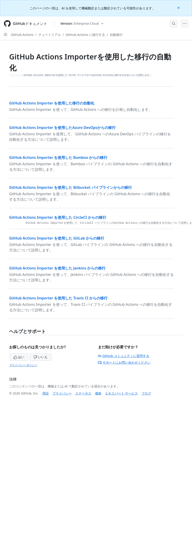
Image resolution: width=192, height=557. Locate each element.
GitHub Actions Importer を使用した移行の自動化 (51, 103)
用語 (45, 393)
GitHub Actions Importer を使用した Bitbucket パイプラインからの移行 (70, 187)
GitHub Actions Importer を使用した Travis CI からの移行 (58, 298)
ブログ (146, 393)
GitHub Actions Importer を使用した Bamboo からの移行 (58, 157)
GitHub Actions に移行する (85, 34)
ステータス (83, 393)
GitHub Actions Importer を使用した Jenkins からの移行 (57, 268)
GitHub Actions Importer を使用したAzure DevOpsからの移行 (62, 127)
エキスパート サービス (121, 393)
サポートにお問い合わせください (124, 362)
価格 (98, 393)
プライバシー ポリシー (23, 365)
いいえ (40, 357)
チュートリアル (49, 34)
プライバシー (62, 393)
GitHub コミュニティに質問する (123, 356)
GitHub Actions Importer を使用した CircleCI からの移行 (57, 217)
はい (19, 357)
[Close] (179, 7)
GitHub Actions (22, 34)
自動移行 (116, 34)
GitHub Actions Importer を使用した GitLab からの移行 (56, 238)
